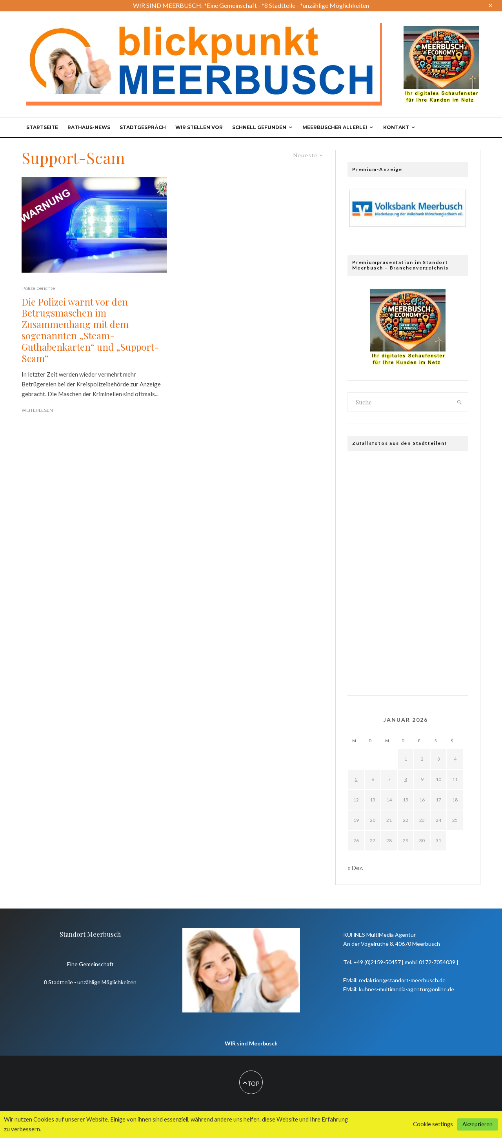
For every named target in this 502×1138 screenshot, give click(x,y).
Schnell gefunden (259, 127)
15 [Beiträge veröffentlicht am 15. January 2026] (405, 800)
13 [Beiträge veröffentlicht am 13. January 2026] (372, 800)
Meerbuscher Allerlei (334, 127)
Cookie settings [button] (433, 1124)
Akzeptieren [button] (477, 1124)
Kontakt (396, 127)
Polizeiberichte (38, 288)
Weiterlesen (37, 410)
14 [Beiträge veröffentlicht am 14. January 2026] (389, 800)
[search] (459, 402)
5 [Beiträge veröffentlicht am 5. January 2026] (356, 779)
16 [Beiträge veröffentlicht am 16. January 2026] (422, 800)
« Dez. (355, 867)
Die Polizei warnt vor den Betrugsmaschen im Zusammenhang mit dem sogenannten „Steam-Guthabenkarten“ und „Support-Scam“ (90, 330)
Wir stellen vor (199, 127)
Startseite (42, 127)
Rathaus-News (88, 127)
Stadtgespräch (143, 127)
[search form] (399, 402)
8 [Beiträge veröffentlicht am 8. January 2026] (405, 779)
